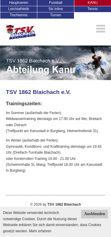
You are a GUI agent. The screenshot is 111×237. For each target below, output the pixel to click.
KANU (92, 3)
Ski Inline (56, 9)
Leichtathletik (18, 9)
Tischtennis (19, 15)
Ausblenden (94, 214)
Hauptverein (18, 3)
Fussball (55, 3)
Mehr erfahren (40, 231)
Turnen (55, 15)
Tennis (93, 9)
